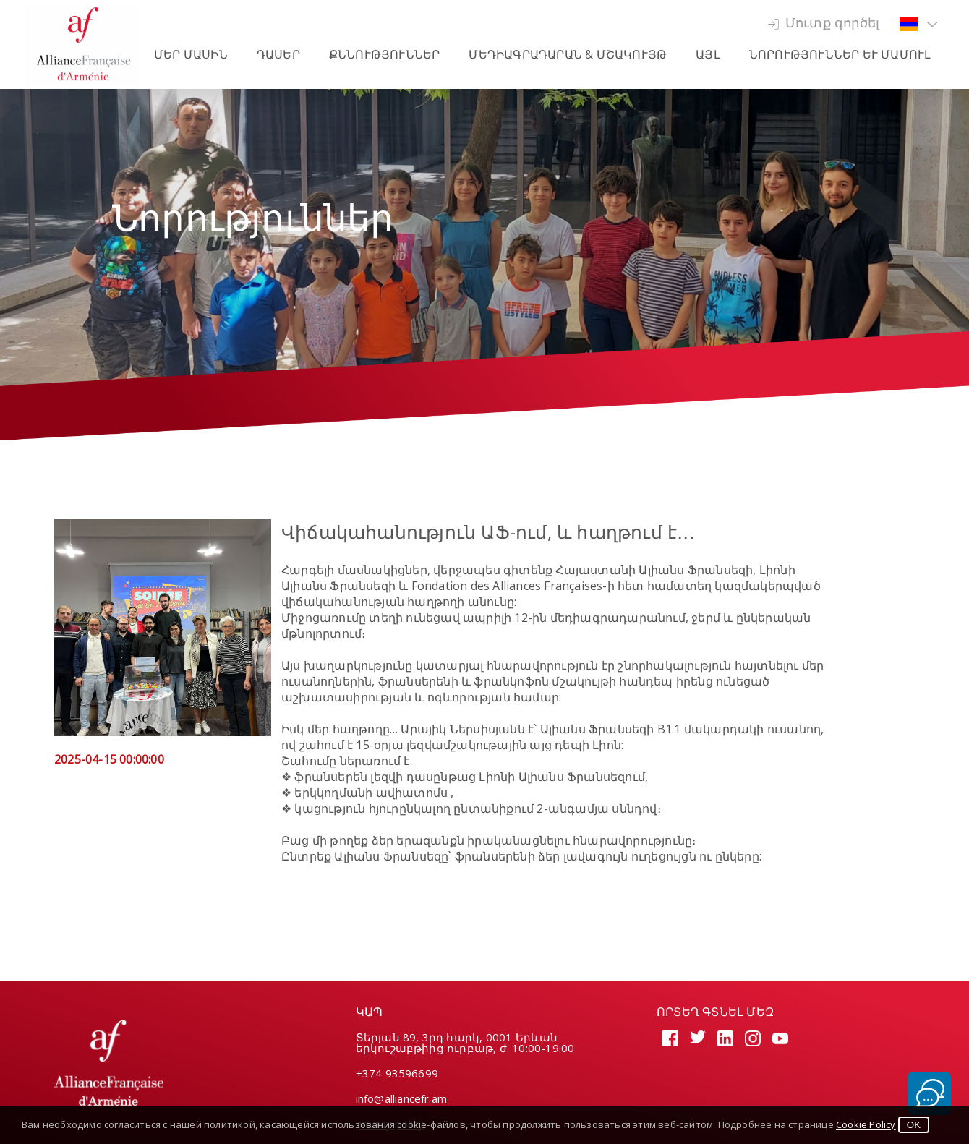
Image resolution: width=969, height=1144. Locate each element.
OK (914, 1124)
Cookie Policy (866, 1124)
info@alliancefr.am (402, 1098)
